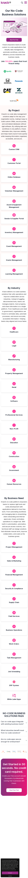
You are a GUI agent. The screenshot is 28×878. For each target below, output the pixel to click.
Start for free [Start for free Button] (14, 40)
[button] (14, 722)
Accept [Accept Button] (10, 873)
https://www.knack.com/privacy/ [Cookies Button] (9, 869)
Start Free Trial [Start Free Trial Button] (14, 790)
